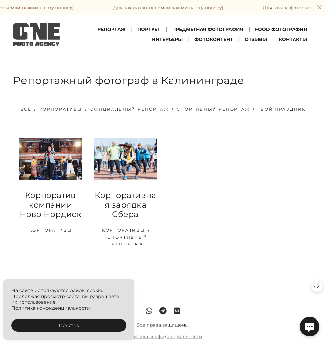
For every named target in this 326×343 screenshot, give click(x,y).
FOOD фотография (281, 29)
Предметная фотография (207, 29)
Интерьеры (167, 39)
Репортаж (111, 29)
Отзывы (256, 39)
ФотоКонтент (213, 39)
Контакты (293, 39)
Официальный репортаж (129, 109)
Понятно (69, 325)
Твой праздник (282, 109)
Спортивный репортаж (213, 109)
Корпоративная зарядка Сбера (125, 204)
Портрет (148, 29)
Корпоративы (60, 109)
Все (25, 109)
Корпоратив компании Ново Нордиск (51, 204)
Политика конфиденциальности (163, 340)
